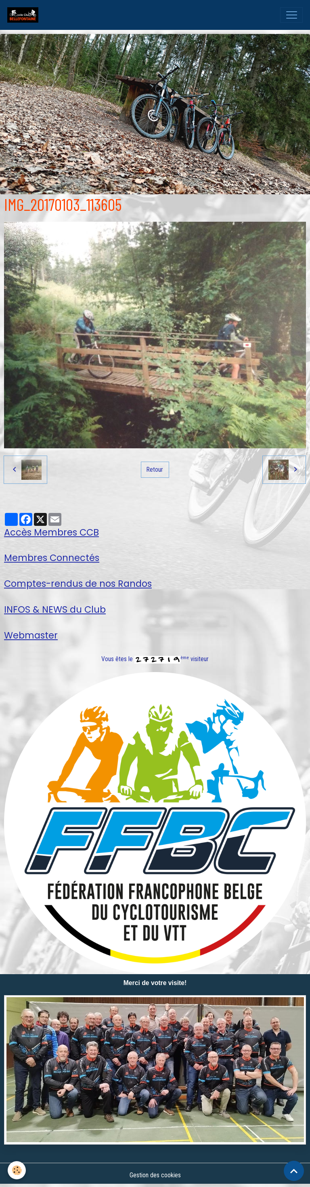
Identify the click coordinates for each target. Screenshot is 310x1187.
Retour (155, 469)
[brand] (24, 15)
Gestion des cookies (155, 1175)
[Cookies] (17, 1170)
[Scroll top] (294, 1171)
